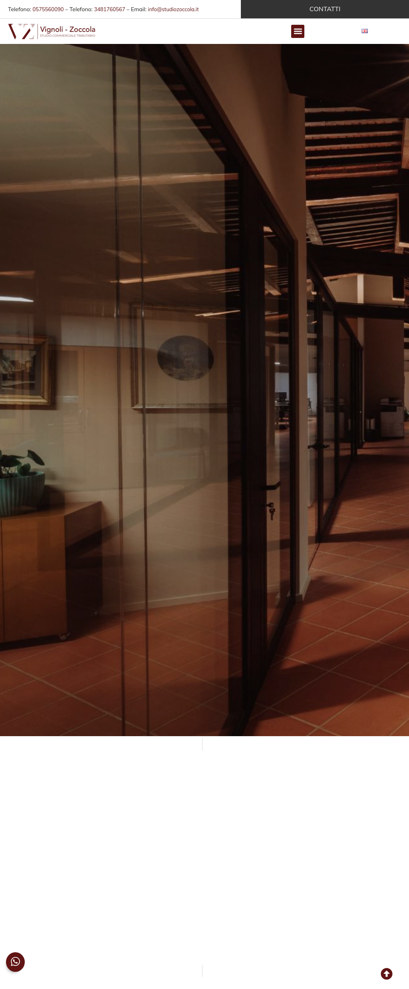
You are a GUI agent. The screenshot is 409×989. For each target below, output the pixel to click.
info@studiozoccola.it (173, 9)
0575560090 (48, 9)
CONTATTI (325, 9)
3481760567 (109, 9)
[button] (297, 31)
